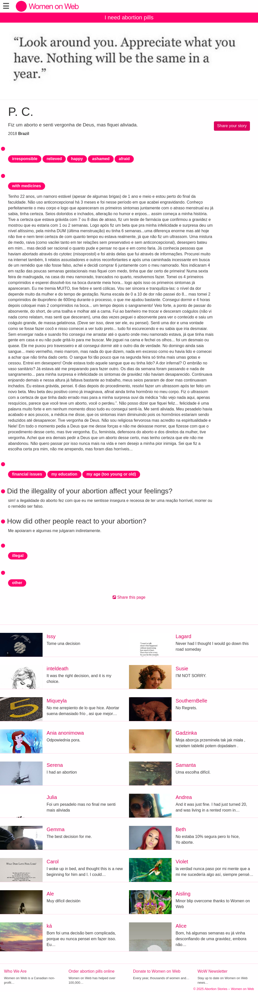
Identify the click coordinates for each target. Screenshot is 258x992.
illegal (17, 555)
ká (49, 926)
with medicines (26, 186)
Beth (181, 829)
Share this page (129, 597)
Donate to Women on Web (156, 971)
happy (77, 159)
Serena (55, 765)
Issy (51, 636)
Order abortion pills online (91, 971)
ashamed (100, 159)
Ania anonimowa (65, 733)
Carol (53, 861)
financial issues (27, 474)
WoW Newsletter (213, 971)
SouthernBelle (191, 700)
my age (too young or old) (111, 474)
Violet (182, 861)
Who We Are (15, 971)
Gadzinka (186, 733)
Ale (50, 893)
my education (64, 474)
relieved (54, 159)
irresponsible (24, 159)
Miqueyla (57, 700)
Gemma (55, 829)
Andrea (184, 797)
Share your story (232, 126)
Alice (181, 926)
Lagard (183, 636)
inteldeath (58, 668)
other (17, 583)
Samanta (186, 765)
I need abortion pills (129, 17)
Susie (182, 668)
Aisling (183, 893)
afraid (124, 159)
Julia (52, 797)
